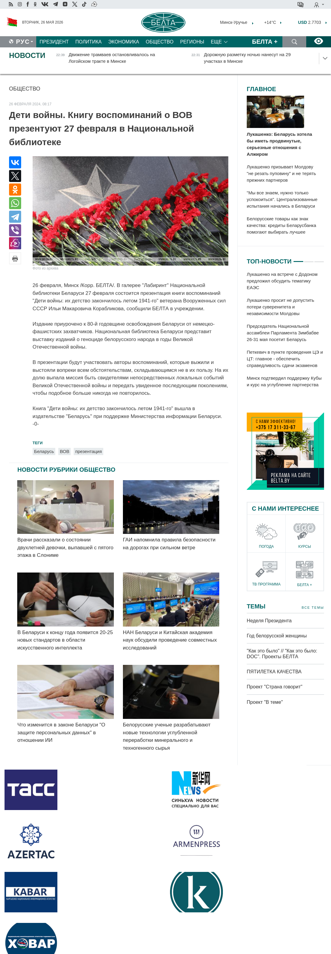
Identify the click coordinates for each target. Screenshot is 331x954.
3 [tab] (319, 259)
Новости (27, 55)
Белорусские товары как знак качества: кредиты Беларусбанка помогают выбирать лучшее (281, 225)
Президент (54, 41)
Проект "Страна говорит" (274, 686)
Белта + (265, 41)
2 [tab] (308, 259)
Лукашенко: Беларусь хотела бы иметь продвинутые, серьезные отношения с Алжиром (279, 144)
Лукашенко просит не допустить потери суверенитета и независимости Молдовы (280, 307)
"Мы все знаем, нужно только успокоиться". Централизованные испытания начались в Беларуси (282, 199)
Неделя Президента (269, 620)
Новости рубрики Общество (66, 470)
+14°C (269, 22)
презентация (88, 451)
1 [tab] (298, 259)
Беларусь (44, 451)
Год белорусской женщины (277, 635)
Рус (23, 41)
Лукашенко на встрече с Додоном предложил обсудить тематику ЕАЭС (282, 281)
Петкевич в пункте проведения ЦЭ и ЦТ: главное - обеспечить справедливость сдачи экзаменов (285, 358)
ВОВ (64, 451)
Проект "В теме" (265, 702)
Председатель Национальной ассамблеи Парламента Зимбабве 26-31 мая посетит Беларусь (283, 333)
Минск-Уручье (233, 22)
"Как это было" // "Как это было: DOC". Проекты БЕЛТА (282, 653)
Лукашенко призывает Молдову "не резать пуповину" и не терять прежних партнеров (281, 173)
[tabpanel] (285, 330)
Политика (89, 41)
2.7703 (309, 22)
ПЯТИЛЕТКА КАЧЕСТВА (274, 671)
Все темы (313, 607)
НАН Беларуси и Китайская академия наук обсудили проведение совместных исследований (170, 640)
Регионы (192, 41)
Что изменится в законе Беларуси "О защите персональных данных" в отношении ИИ (61, 732)
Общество (159, 41)
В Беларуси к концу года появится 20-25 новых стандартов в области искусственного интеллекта (65, 640)
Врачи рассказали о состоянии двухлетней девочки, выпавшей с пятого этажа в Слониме (65, 547)
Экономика (123, 41)
